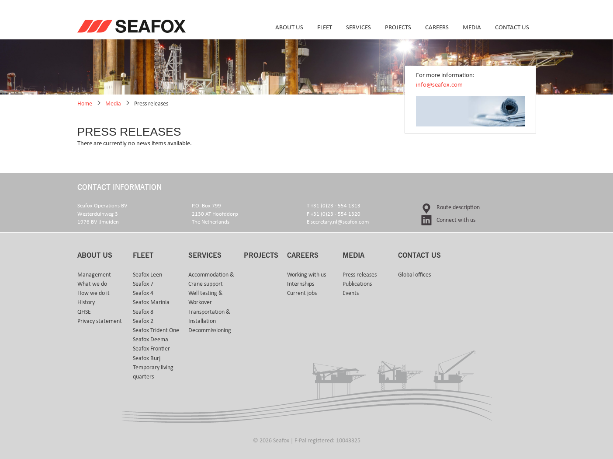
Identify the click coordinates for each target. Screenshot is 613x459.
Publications (357, 284)
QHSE (84, 312)
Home (84, 104)
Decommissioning (209, 330)
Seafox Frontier (151, 349)
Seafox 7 (143, 284)
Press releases (151, 104)
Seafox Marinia (151, 302)
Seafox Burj (146, 358)
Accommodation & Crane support (211, 279)
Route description (458, 207)
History (86, 302)
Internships (300, 284)
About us (289, 27)
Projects (398, 27)
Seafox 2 (143, 321)
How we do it (93, 293)
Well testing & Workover (205, 297)
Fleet (324, 27)
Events (351, 293)
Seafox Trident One (156, 330)
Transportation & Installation (209, 316)
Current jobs (302, 293)
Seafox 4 (143, 293)
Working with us (306, 275)
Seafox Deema (150, 339)
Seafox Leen (147, 275)
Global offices (414, 275)
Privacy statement (99, 321)
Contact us (512, 27)
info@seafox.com (439, 84)
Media (472, 27)
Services (358, 27)
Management (94, 275)
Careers (437, 27)
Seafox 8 (143, 312)
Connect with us (455, 220)
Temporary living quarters (153, 372)
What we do (92, 284)
